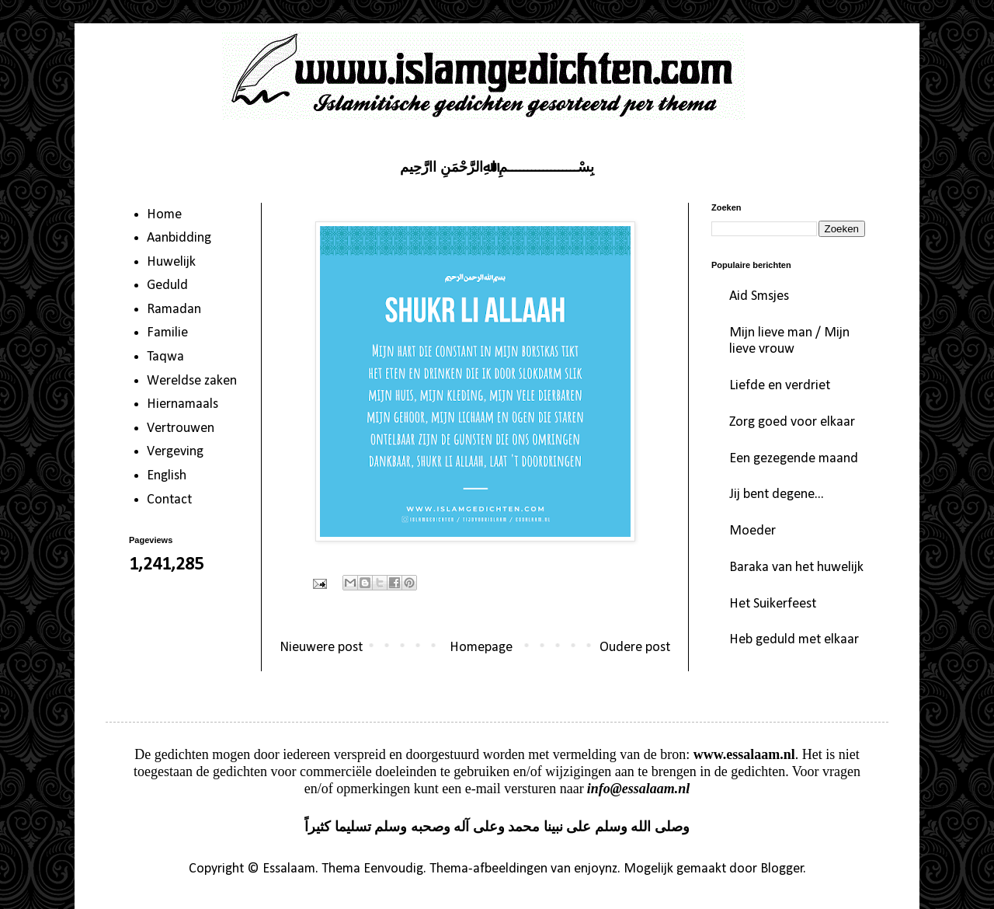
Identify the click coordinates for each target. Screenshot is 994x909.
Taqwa (165, 357)
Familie (167, 333)
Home (164, 214)
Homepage (481, 647)
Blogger (782, 869)
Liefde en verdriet (779, 385)
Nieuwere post (321, 647)
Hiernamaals (182, 404)
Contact (169, 500)
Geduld (167, 285)
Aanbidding (179, 238)
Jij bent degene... (776, 494)
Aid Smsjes (759, 296)
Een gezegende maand (793, 458)
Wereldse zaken (192, 381)
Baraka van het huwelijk (796, 567)
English (166, 475)
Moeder (752, 531)
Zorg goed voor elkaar (792, 422)
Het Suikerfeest (772, 604)
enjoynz (595, 869)
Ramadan (174, 309)
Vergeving (175, 451)
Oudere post (635, 647)
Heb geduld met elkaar (794, 639)
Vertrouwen (180, 428)
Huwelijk (171, 262)
